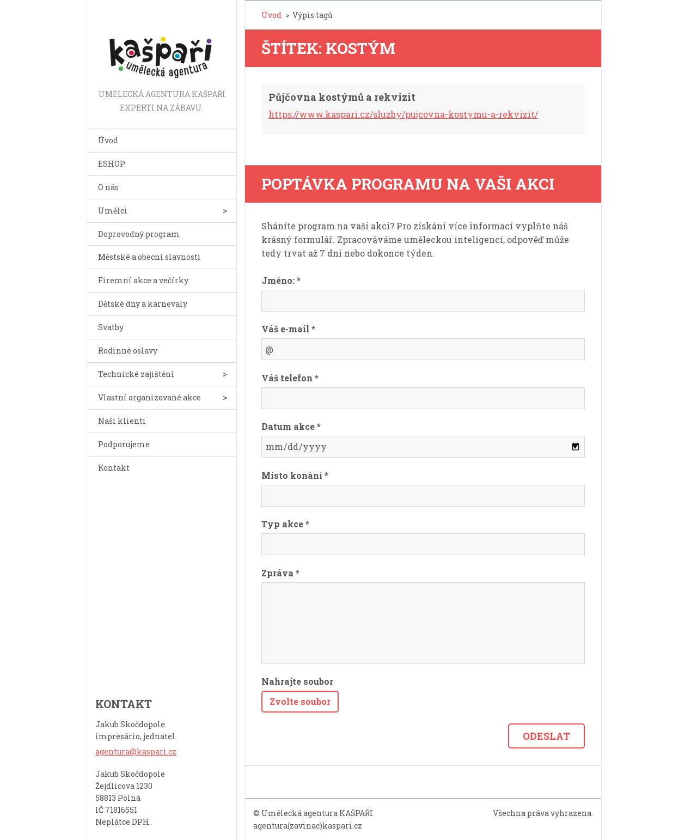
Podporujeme (124, 444)
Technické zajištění (136, 374)
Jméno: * (281, 280)
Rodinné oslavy (127, 350)
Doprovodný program (139, 234)
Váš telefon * (290, 378)
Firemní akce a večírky (143, 280)
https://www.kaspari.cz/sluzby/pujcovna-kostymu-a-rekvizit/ (403, 114)
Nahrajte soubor (297, 681)
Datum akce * (291, 426)
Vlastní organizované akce (149, 397)
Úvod (108, 140)
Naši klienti (122, 421)
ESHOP (111, 164)
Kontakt (114, 467)
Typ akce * (285, 523)
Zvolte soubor (300, 701)
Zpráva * (280, 573)
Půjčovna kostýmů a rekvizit (341, 97)
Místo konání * (294, 475)
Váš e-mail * (288, 328)
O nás (108, 187)
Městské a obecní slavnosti (149, 257)
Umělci (112, 210)
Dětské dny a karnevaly (142, 304)
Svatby (111, 327)
